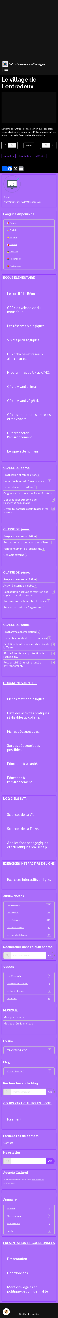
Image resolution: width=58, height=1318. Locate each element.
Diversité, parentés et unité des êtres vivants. (25, 510)
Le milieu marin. (29, 976)
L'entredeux (8, 156)
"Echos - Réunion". (29, 1071)
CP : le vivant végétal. (23, 401)
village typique (24, 156)
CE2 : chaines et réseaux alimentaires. (25, 356)
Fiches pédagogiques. (23, 731)
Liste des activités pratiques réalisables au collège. (28, 715)
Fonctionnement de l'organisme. (22, 548)
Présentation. (17, 1259)
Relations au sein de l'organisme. (22, 607)
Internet (29, 1208)
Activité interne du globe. (18, 585)
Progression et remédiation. (20, 474)
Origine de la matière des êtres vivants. (26, 493)
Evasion (29, 1231)
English (12, 230)
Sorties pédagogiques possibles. (23, 748)
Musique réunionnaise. (17, 1023)
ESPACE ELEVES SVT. (29, 1050)
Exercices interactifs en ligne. (29, 880)
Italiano (12, 244)
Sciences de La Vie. (21, 815)
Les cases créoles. (29, 927)
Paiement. (14, 1119)
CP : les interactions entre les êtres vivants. (29, 417)
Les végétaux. (29, 920)
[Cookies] (6, 1311)
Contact (8, 1142)
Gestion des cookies (29, 1314)
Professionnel (29, 1223)
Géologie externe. (14, 554)
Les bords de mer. (29, 991)
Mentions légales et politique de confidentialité (27, 1289)
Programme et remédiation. (20, 536)
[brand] (24, 64)
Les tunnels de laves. (29, 935)
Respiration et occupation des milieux (25, 542)
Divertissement (29, 1216)
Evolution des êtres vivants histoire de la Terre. (26, 646)
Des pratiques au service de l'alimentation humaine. (20, 501)
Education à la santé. (22, 764)
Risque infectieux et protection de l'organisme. (24, 655)
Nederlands (14, 258)
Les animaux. (29, 912)
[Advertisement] (29, 29)
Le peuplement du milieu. (18, 487)
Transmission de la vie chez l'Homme (25, 601)
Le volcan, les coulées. (29, 983)
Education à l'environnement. (20, 780)
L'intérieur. (29, 998)
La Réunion (40, 156)
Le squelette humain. (23, 451)
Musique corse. (12, 1017)
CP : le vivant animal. (22, 387)
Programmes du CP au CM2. (28, 372)
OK (50, 955)
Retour (29, 145)
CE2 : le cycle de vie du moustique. (24, 310)
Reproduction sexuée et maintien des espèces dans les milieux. (25, 593)
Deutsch (12, 251)
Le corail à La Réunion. (23, 294)
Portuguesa (14, 265)
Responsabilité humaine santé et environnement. (22, 664)
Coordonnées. (18, 1273)
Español (12, 237)
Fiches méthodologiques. (26, 699)
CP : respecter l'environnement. (20, 435)
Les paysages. (29, 905)
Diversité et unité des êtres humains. (25, 638)
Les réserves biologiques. (26, 326)
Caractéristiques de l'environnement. (25, 481)
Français (12, 223)
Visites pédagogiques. (23, 340)
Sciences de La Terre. (23, 829)
